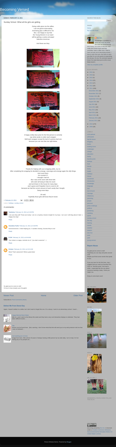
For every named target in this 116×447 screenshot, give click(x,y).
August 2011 (93, 101)
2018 (91, 75)
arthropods (90, 137)
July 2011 (92, 104)
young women (91, 240)
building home (91, 146)
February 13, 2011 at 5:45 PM (25, 212)
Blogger (69, 442)
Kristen (11, 249)
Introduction (91, 181)
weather (89, 228)
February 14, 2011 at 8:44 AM (22, 237)
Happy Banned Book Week (20, 315)
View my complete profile (95, 64)
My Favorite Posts (92, 30)
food (88, 164)
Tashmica (12, 212)
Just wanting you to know (20, 336)
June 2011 (92, 107)
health (89, 171)
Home (43, 295)
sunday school (18, 203)
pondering (90, 210)
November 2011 (94, 93)
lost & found (91, 191)
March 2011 (93, 115)
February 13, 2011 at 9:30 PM (29, 226)
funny (89, 169)
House (89, 176)
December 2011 (94, 90)
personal (90, 203)
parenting (90, 198)
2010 (91, 124)
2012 (91, 85)
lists (88, 188)
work (88, 235)
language (90, 186)
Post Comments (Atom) (19, 299)
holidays (11, 203)
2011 (91, 88)
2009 (91, 126)
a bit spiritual (91, 134)
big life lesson (91, 139)
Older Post (78, 295)
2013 (91, 83)
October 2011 (93, 96)
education (90, 154)
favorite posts (91, 159)
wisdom (89, 230)
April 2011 (92, 112)
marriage (90, 193)
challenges (90, 149)
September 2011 (94, 99)
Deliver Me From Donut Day (14, 306)
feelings (89, 161)
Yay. (13, 325)
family (89, 156)
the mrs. (99, 38)
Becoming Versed (14, 9)
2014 (91, 80)
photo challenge (92, 206)
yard (88, 238)
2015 (91, 77)
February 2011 (93, 118)
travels (89, 225)
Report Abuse (92, 246)
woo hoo (89, 233)
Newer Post (9, 295)
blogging (89, 141)
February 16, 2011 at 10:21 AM (23, 249)
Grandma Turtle (14, 226)
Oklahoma (90, 196)
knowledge (90, 183)
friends (89, 166)
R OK (10, 237)
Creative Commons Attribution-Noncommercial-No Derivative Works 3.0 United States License (99, 432)
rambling (90, 213)
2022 (91, 72)
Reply (10, 219)
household (90, 178)
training (89, 223)
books (89, 144)
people (89, 201)
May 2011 (92, 110)
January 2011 (93, 120)
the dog (89, 220)
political (89, 208)
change (89, 151)
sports (89, 215)
